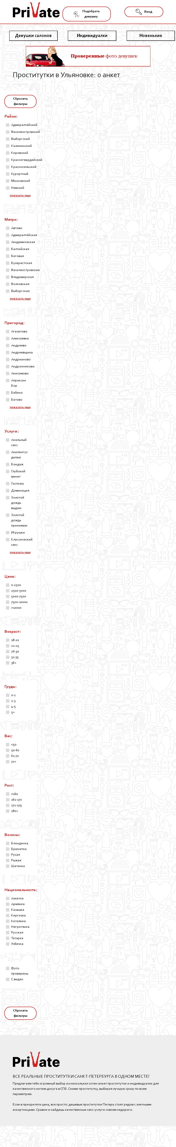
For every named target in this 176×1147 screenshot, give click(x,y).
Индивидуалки (92, 35)
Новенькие (150, 35)
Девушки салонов (33, 35)
